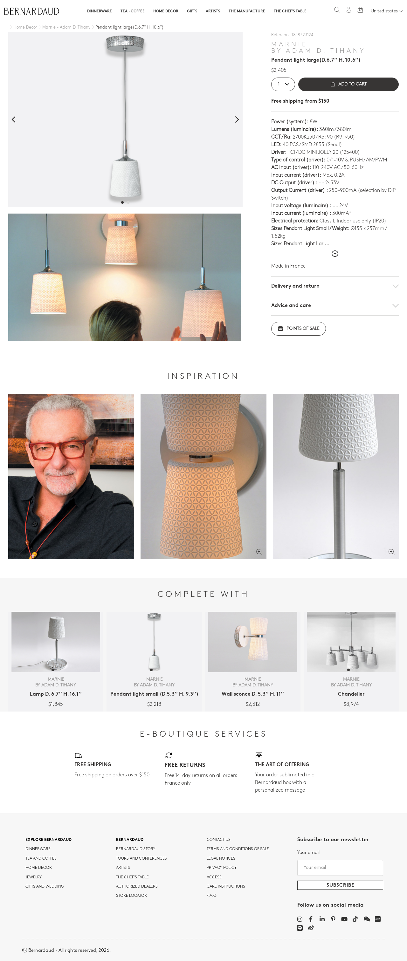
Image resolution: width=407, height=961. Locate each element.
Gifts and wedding (44, 887)
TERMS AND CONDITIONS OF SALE (238, 849)
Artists (213, 11)
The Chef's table (290, 11)
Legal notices (221, 859)
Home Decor (165, 11)
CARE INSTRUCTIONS (226, 887)
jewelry (33, 877)
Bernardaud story (135, 849)
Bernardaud (129, 840)
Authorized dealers (137, 887)
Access (214, 877)
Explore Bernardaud (48, 840)
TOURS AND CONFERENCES (141, 859)
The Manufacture (247, 11)
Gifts (192, 11)
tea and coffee (41, 859)
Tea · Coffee (133, 11)
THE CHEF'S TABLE (132, 877)
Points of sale (298, 328)
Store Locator (131, 896)
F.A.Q (212, 896)
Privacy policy (222, 868)
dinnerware (38, 849)
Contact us (219, 840)
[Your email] (340, 868)
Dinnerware (99, 11)
